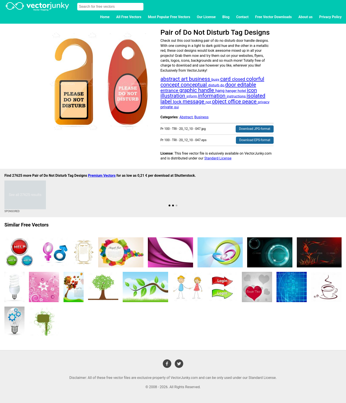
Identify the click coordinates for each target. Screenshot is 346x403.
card (226, 79)
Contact (242, 17)
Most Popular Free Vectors (169, 17)
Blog (226, 17)
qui (176, 107)
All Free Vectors (128, 17)
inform (192, 96)
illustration (173, 96)
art (185, 79)
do (222, 85)
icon (252, 90)
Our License (206, 17)
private (167, 107)
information (212, 96)
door (231, 85)
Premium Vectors (102, 175)
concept (170, 85)
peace (250, 101)
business (200, 79)
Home (105, 17)
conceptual (194, 85)
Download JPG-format (254, 129)
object (220, 101)
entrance (169, 90)
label (166, 101)
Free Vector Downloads (273, 17)
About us (305, 17)
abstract (170, 79)
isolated (255, 96)
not (209, 102)
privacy (263, 102)
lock (178, 101)
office (235, 101)
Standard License (217, 158)
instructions (237, 96)
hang (220, 90)
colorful (255, 79)
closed (239, 79)
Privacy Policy (330, 17)
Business (201, 117)
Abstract (186, 117)
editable (246, 85)
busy (215, 79)
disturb (214, 85)
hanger (232, 91)
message (194, 101)
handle (206, 90)
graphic (188, 90)
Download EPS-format (254, 140)
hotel (242, 90)
